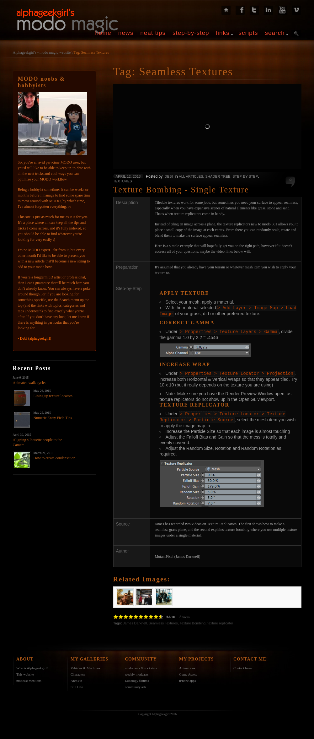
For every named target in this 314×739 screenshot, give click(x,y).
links (223, 33)
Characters (78, 672)
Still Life (77, 685)
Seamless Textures (163, 621)
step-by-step (191, 33)
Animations (187, 666)
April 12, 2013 (128, 176)
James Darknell (135, 621)
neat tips (153, 33)
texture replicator (220, 621)
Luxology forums (137, 679)
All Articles (191, 176)
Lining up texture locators (53, 396)
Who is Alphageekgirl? (32, 666)
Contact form (242, 666)
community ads (135, 685)
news (125, 33)
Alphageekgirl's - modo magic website (42, 52)
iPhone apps (187, 679)
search (275, 33)
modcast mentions (28, 679)
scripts (248, 33)
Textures (122, 181)
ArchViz (76, 679)
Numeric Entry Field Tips (53, 418)
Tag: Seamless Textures (91, 52)
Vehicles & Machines (85, 666)
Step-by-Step (245, 176)
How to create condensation (55, 458)
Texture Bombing (193, 621)
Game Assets (188, 672)
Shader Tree (217, 176)
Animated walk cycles (29, 382)
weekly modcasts (136, 672)
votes (185, 615)
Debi (169, 176)
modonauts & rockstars (141, 666)
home (103, 33)
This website (25, 672)
